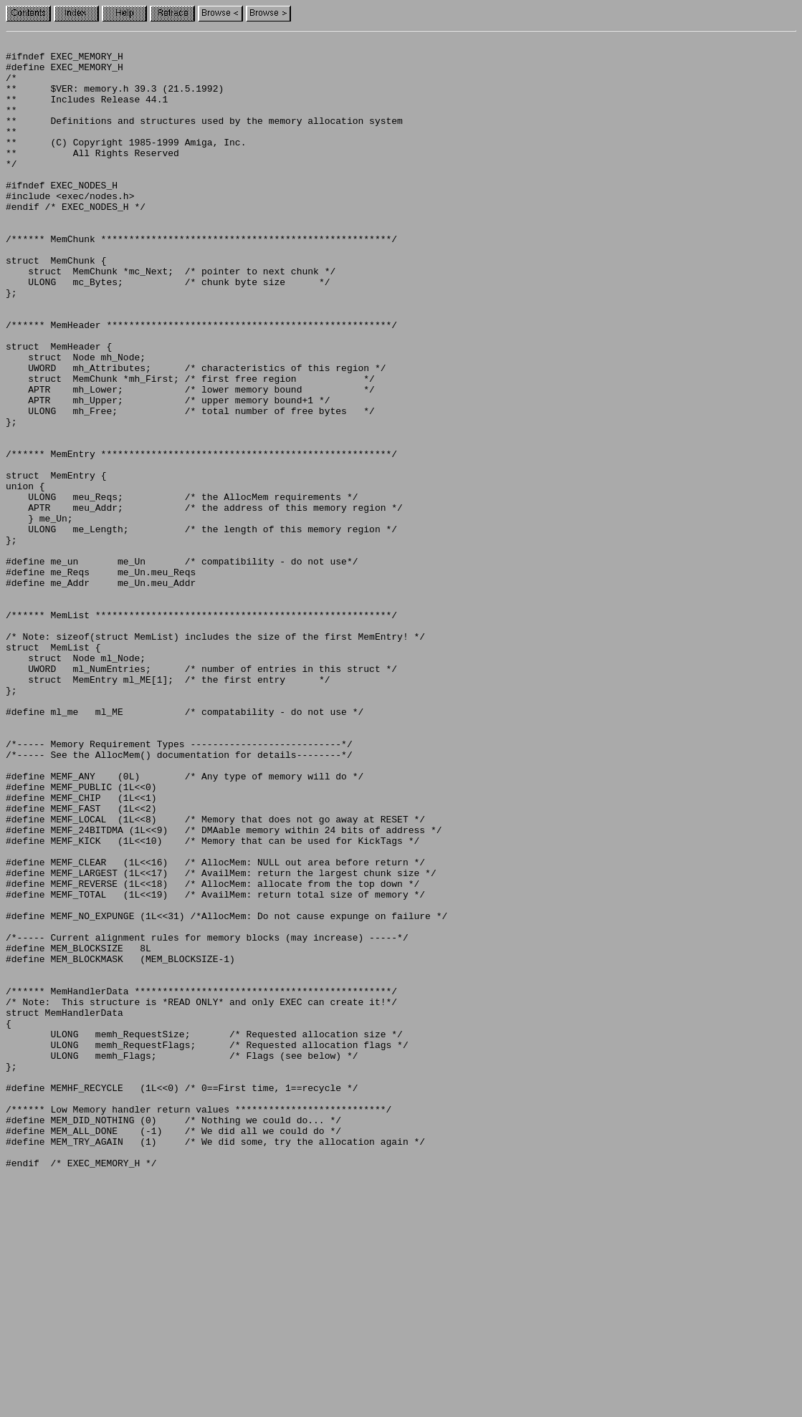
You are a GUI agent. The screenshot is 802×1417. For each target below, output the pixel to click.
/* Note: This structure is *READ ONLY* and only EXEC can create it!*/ (201, 1194)
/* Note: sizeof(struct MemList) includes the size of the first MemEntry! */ (215, 756)
